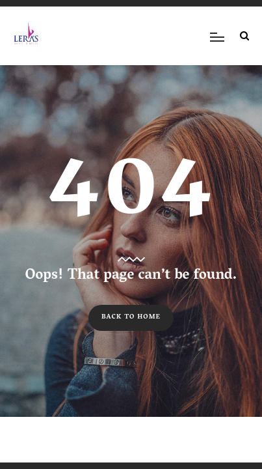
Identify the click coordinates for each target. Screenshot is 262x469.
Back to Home (131, 317)
